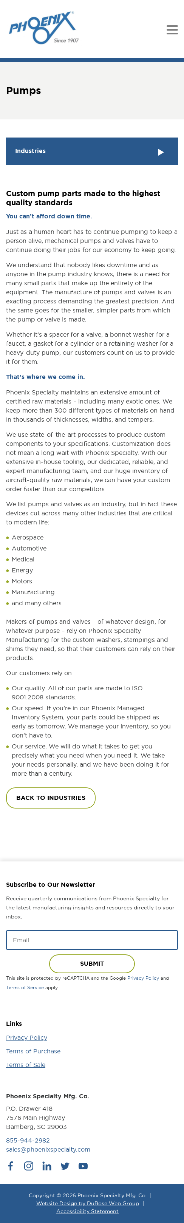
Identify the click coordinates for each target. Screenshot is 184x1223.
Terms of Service (25, 987)
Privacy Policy (143, 978)
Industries (90, 152)
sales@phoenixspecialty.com (48, 1149)
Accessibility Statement (87, 1211)
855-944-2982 (28, 1140)
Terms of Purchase (33, 1051)
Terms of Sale (25, 1064)
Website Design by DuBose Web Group (87, 1203)
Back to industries (50, 798)
